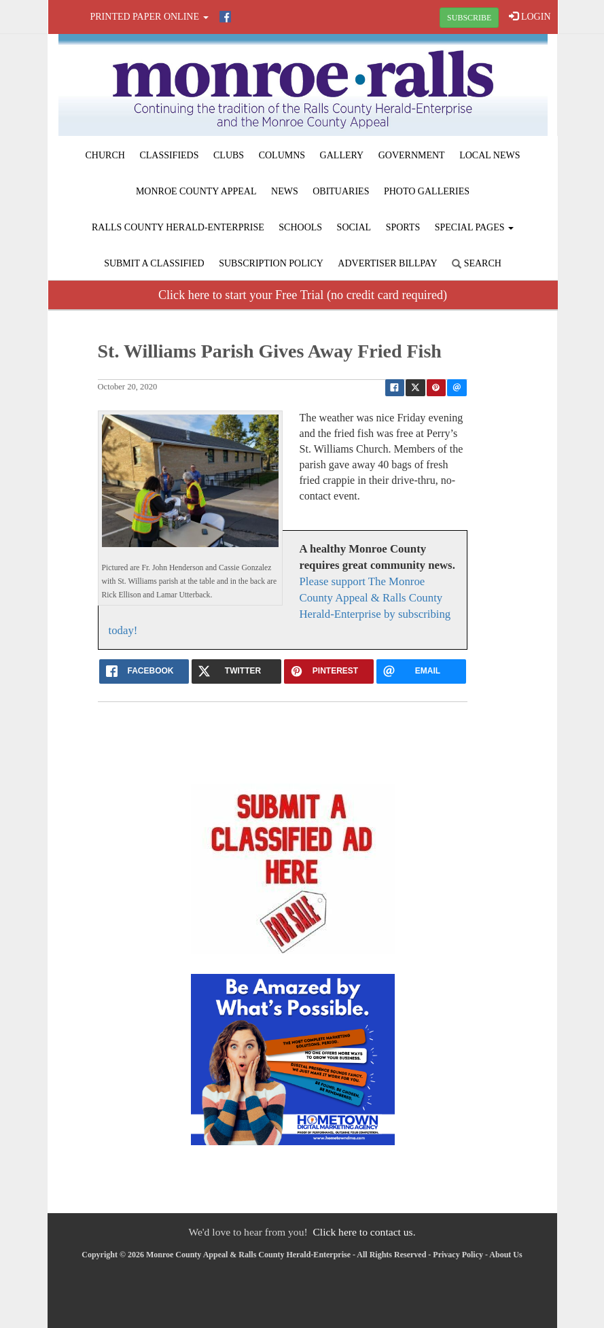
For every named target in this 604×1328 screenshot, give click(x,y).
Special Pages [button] (474, 227)
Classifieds (168, 155)
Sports (403, 227)
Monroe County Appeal (196, 191)
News (284, 191)
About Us (505, 1254)
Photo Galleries (426, 191)
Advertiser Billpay (387, 263)
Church (105, 155)
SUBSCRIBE (469, 17)
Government (411, 155)
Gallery (342, 155)
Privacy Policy (458, 1254)
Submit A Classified (154, 263)
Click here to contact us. (364, 1232)
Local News (489, 155)
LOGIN (529, 16)
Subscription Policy (271, 263)
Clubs (228, 155)
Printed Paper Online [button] (149, 17)
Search (476, 263)
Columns (282, 155)
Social (354, 227)
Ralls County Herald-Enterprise (178, 227)
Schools (300, 227)
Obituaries (341, 191)
